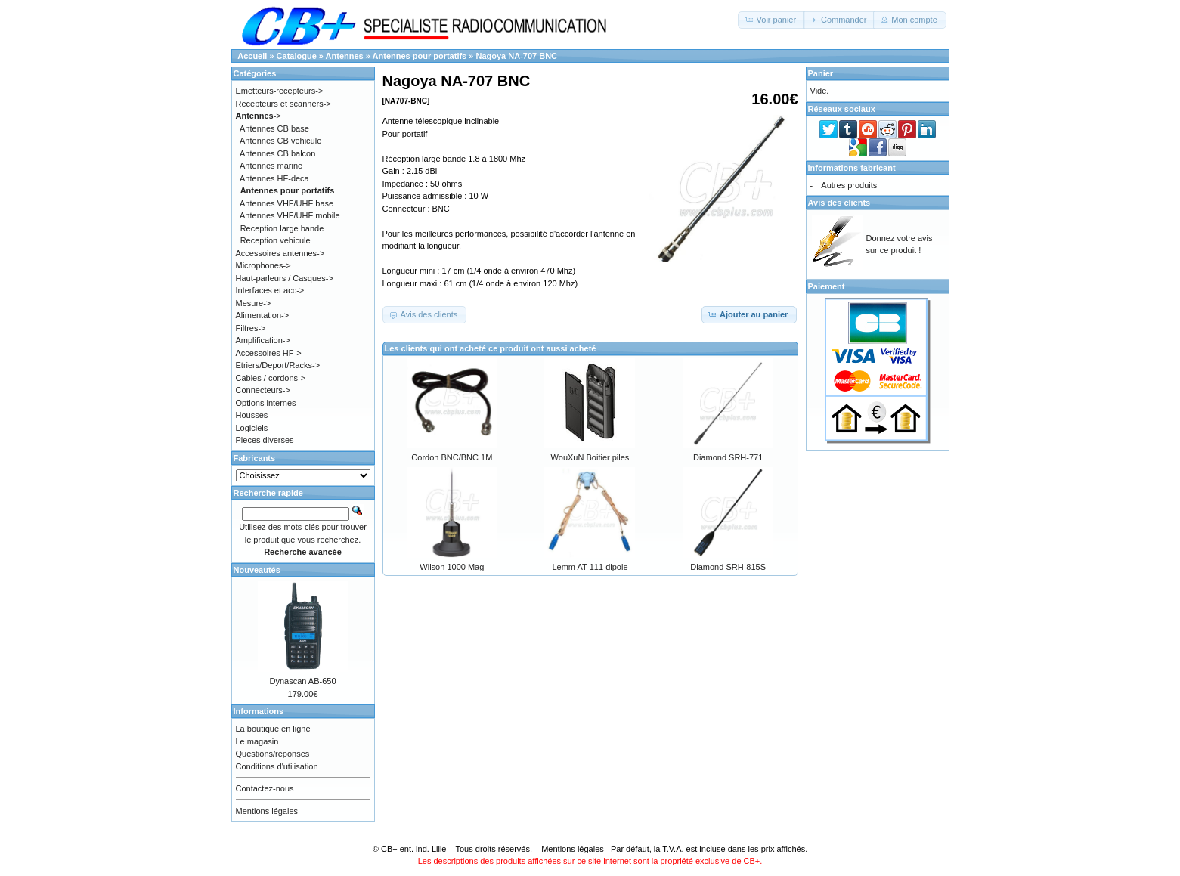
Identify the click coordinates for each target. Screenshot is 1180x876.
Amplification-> (263, 340)
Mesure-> (253, 303)
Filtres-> (251, 328)
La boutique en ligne (273, 728)
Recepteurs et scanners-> (283, 103)
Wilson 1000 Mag (452, 566)
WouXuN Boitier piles (590, 457)
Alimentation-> (263, 315)
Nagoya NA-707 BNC (516, 55)
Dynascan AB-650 (302, 681)
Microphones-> (263, 265)
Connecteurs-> (263, 390)
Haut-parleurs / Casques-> (284, 278)
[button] (771, 20)
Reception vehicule (275, 240)
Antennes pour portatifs (420, 55)
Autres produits (849, 185)
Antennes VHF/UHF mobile (290, 215)
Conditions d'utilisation (277, 766)
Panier (821, 73)
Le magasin (257, 741)
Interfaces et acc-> (270, 290)
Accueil (252, 55)
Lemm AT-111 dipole (589, 566)
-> (258, 115)
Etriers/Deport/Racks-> (278, 365)
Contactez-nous (265, 788)
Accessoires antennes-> (280, 253)
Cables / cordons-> (271, 377)
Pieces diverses (265, 439)
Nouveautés (257, 569)
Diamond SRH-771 (728, 457)
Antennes (345, 55)
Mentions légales (267, 811)
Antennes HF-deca (274, 178)
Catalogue (297, 55)
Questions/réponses (273, 753)
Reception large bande (282, 228)
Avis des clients (839, 202)
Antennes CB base (274, 128)
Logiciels (252, 427)
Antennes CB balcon (277, 153)
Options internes (266, 402)
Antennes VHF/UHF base (286, 203)
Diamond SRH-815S (728, 566)
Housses (252, 414)
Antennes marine (271, 165)
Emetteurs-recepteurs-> (280, 90)
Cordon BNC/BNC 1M (451, 457)
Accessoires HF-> (269, 353)
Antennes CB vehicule (280, 140)
